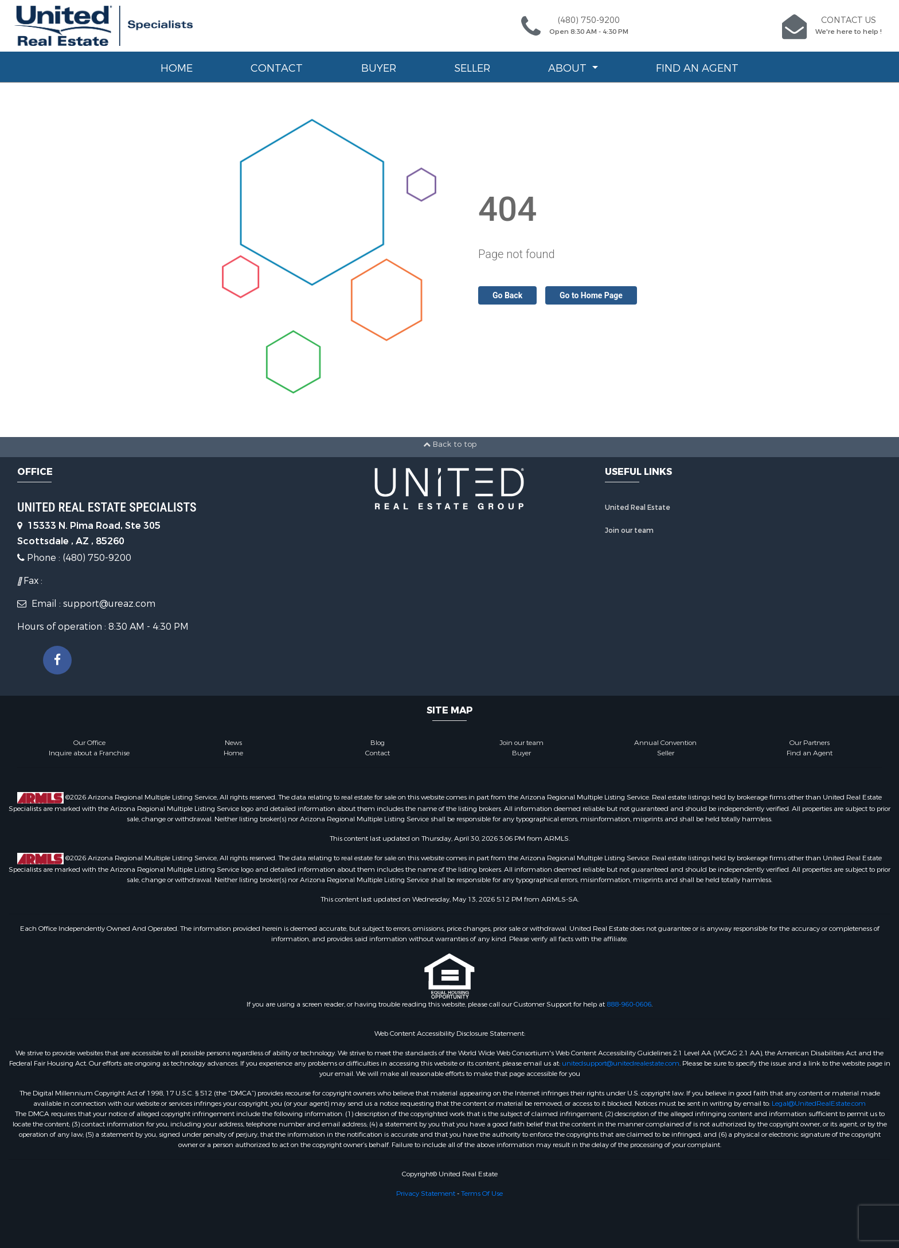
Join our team (629, 530)
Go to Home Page (591, 295)
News (233, 742)
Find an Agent (697, 68)
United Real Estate (637, 507)
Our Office (89, 742)
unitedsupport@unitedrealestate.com (620, 1063)
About (568, 68)
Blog (377, 742)
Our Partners (809, 742)
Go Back (507, 295)
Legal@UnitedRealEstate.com (819, 1103)
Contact (277, 68)
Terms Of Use (482, 1193)
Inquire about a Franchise (89, 753)
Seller (472, 68)
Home (177, 68)
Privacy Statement (425, 1193)
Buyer (378, 68)
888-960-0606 (629, 1004)
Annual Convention (665, 742)
